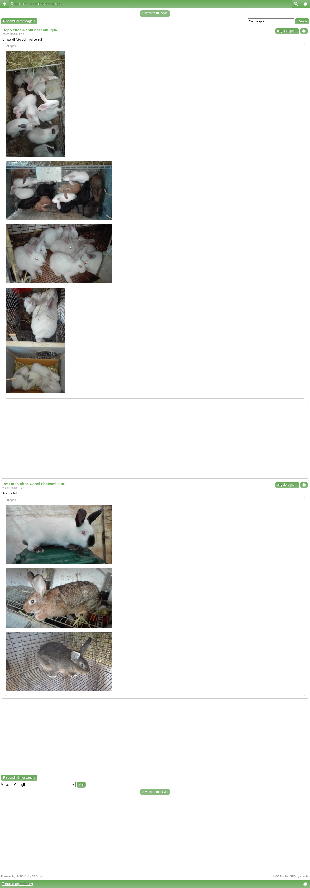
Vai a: (5, 785)
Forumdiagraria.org (17, 884)
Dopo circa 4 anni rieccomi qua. (37, 4)
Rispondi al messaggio (19, 21)
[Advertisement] (155, 440)
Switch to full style (155, 13)
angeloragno (287, 31)
